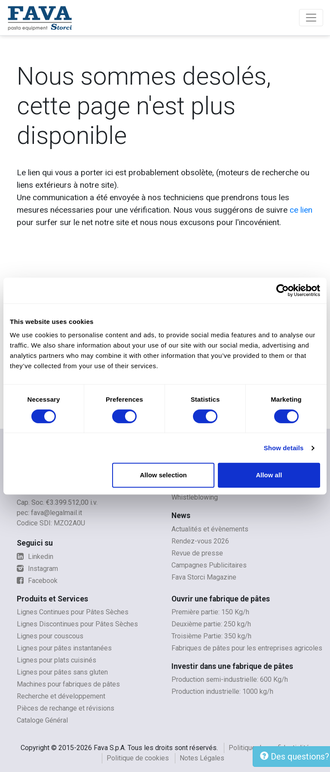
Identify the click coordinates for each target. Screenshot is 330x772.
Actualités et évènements (209, 529)
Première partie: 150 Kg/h (210, 612)
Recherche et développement (61, 696)
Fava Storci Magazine (203, 577)
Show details (284, 448)
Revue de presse (197, 553)
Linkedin (35, 556)
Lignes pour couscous (50, 636)
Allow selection (163, 475)
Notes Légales (202, 758)
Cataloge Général (42, 720)
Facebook (37, 581)
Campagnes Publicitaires (209, 565)
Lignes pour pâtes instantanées (64, 648)
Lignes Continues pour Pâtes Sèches (72, 612)
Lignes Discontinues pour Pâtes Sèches (77, 624)
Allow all (269, 475)
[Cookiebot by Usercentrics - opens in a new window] (282, 290)
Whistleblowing (194, 497)
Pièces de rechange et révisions (65, 708)
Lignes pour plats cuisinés (56, 660)
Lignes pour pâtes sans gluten (62, 672)
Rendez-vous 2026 (200, 541)
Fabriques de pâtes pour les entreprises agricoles (246, 648)
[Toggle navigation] (311, 17)
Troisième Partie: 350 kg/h (211, 636)
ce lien (301, 210)
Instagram (37, 569)
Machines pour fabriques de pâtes (68, 684)
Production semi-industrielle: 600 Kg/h (229, 679)
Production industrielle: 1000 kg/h (222, 691)
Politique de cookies (138, 758)
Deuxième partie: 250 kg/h (211, 624)
